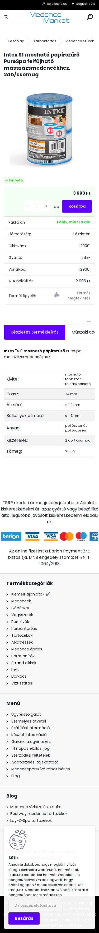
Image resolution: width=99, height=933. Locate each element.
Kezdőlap (16, 41)
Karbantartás (45, 41)
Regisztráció (85, 4)
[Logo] (49, 17)
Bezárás (24, 918)
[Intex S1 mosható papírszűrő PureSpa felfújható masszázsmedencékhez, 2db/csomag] (49, 128)
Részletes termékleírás (35, 332)
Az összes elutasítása (35, 905)
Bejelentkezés (57, 4)
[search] (90, 17)
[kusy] (36, 206)
